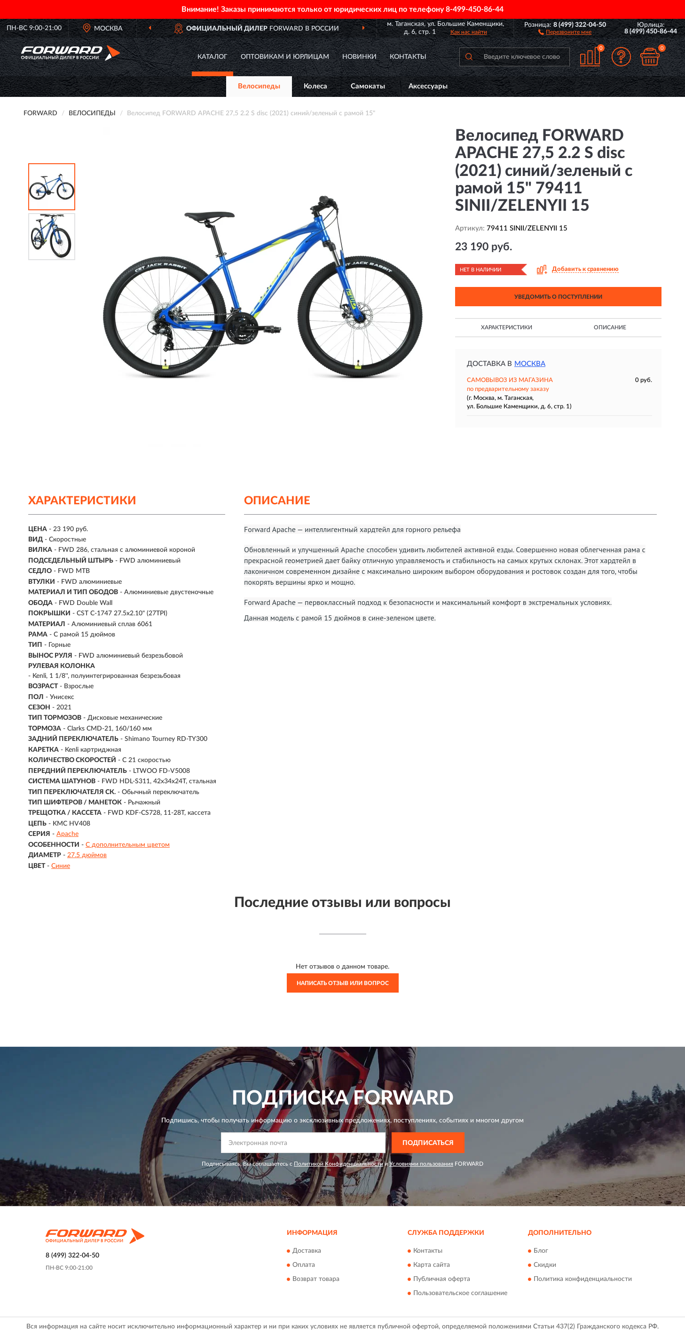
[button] (564, 31)
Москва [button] (529, 363)
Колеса (315, 86)
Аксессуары (428, 86)
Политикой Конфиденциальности (338, 1164)
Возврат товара (315, 1279)
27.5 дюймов (87, 855)
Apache (67, 834)
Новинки (359, 57)
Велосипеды (259, 86)
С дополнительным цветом (128, 845)
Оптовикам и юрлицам (285, 57)
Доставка (306, 1251)
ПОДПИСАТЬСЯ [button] (428, 1143)
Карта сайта (431, 1265)
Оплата (303, 1265)
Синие (60, 866)
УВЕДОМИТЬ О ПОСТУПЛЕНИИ (558, 297)
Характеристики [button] (506, 327)
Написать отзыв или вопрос (343, 983)
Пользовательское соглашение (460, 1293)
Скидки (545, 1265)
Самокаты (368, 86)
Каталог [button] (212, 57)
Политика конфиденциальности (583, 1279)
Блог (541, 1251)
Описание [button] (610, 327)
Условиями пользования (421, 1164)
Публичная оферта (441, 1279)
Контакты (408, 57)
